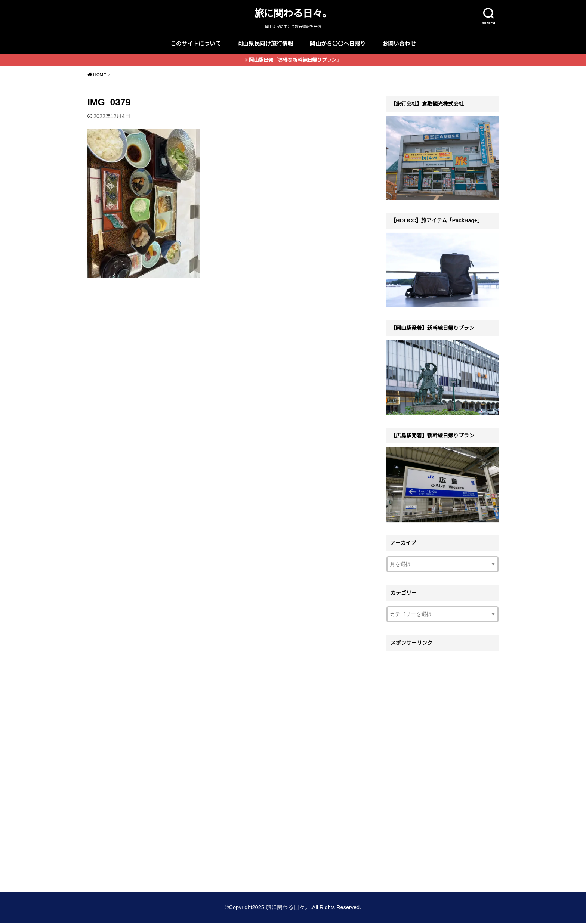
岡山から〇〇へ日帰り (338, 44)
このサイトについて (195, 44)
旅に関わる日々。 (293, 13)
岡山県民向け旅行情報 (265, 44)
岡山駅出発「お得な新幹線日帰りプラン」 (295, 60)
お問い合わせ (399, 44)
